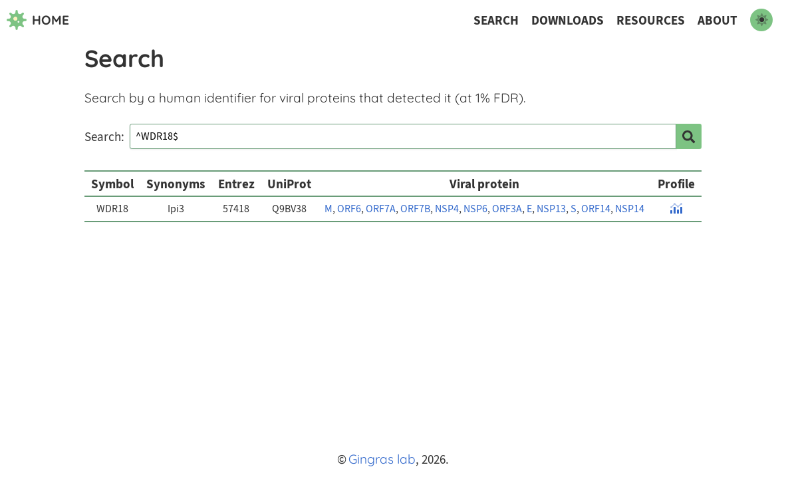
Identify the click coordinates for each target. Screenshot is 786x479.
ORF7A (381, 209)
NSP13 (551, 209)
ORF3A (507, 209)
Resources (650, 20)
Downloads (567, 20)
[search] (689, 136)
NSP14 (629, 209)
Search (496, 20)
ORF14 (595, 209)
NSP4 (447, 209)
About (717, 20)
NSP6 (475, 209)
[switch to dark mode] (761, 20)
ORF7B (415, 209)
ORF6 (349, 209)
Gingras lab (382, 459)
